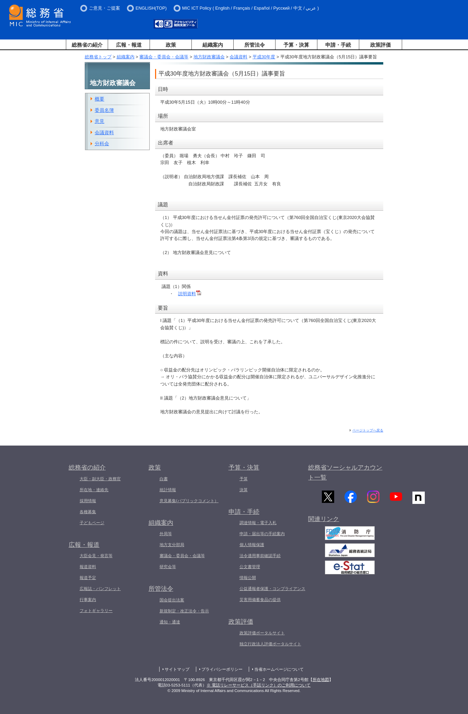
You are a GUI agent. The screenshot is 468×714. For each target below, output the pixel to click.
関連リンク (323, 520)
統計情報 (168, 489)
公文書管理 (249, 566)
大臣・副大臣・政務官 (100, 478)
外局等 (166, 533)
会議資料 (238, 56)
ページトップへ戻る (367, 430)
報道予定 (88, 577)
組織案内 (212, 45)
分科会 (102, 143)
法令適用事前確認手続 (260, 555)
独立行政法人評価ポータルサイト (270, 644)
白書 (164, 478)
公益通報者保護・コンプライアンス (272, 588)
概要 (99, 99)
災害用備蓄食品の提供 (260, 599)
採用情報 (88, 500)
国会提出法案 (172, 600)
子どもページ (92, 522)
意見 (99, 121)
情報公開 (247, 577)
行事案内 (88, 599)
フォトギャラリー (96, 610)
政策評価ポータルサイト (262, 633)
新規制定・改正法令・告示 (184, 611)
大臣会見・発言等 (96, 555)
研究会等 (168, 566)
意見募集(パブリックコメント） (189, 500)
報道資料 (88, 566)
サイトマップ (177, 669)
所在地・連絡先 (94, 489)
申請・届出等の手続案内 (262, 533)
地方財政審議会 (209, 56)
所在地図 (321, 680)
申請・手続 (338, 45)
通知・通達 (170, 622)
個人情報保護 (251, 544)
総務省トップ (98, 56)
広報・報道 (129, 45)
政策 (171, 45)
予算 (243, 478)
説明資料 (189, 293)
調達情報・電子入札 (258, 522)
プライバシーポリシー (222, 669)
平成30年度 (264, 56)
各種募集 (88, 511)
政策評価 (380, 45)
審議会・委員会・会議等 (163, 56)
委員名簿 (104, 110)
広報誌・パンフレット (100, 588)
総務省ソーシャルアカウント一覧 (345, 472)
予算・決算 (296, 45)
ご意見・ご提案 (104, 8)
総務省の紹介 (87, 45)
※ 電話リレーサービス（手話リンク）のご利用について (259, 685)
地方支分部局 (172, 544)
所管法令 (254, 45)
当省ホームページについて (279, 669)
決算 (243, 489)
